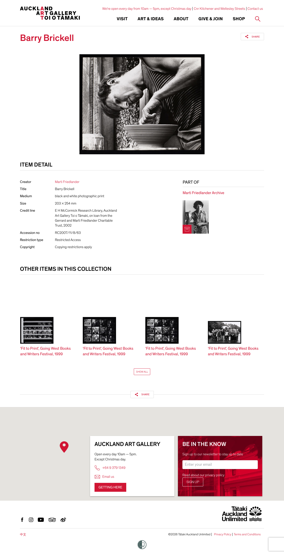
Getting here (110, 487)
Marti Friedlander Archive (203, 193)
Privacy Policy (222, 534)
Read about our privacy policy (203, 475)
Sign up (192, 482)
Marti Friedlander (67, 181)
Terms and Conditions (247, 534)
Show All (142, 371)
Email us (104, 477)
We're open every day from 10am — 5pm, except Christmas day (146, 8)
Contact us (255, 8)
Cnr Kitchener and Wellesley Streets (219, 8)
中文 (23, 534)
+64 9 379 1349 (110, 468)
